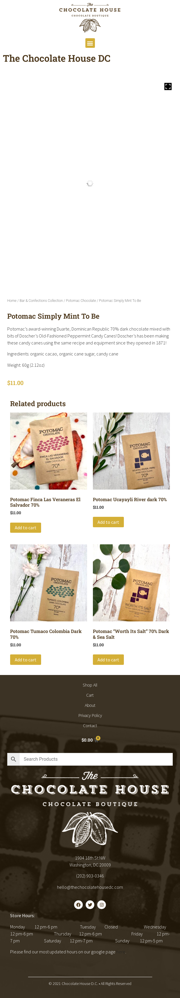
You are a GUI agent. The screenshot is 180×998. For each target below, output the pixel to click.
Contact (90, 725)
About (90, 705)
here (120, 952)
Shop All (90, 685)
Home (11, 301)
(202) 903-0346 (90, 876)
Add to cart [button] (25, 527)
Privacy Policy (90, 715)
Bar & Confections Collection (41, 301)
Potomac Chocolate (81, 301)
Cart (90, 695)
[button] (90, 43)
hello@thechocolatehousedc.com (90, 887)
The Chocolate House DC (57, 58)
